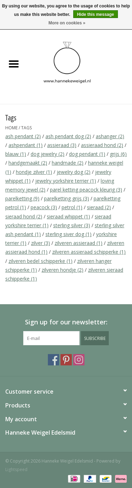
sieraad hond (23, 216)
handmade (67, 162)
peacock (44, 207)
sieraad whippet (68, 216)
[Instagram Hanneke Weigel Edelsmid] (78, 359)
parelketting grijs (66, 198)
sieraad (99, 207)
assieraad (61, 145)
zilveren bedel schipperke (40, 261)
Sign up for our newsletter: (66, 322)
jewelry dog (73, 172)
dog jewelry (47, 154)
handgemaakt (27, 162)
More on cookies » (67, 22)
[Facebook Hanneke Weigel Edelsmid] (53, 359)
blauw (15, 154)
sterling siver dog (68, 234)
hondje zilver (34, 172)
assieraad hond (102, 145)
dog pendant (87, 154)
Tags (26, 128)
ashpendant (25, 145)
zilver (40, 243)
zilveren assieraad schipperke (89, 251)
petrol (72, 207)
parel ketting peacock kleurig (86, 189)
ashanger (110, 136)
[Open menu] (13, 64)
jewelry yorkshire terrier (65, 180)
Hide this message (95, 14)
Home (11, 128)
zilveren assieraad (78, 243)
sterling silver (71, 225)
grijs (118, 154)
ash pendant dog (68, 136)
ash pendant (23, 136)
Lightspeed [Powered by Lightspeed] (16, 469)
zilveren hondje (62, 269)
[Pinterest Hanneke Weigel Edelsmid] (66, 359)
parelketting (22, 198)
